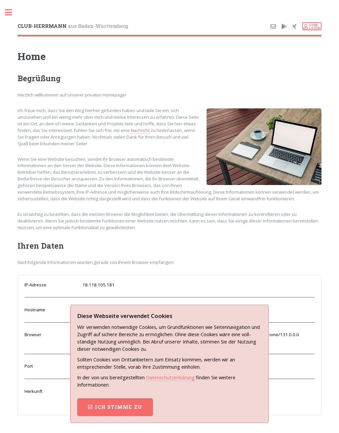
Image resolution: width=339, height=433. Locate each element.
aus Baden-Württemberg (73, 26)
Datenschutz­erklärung (170, 377)
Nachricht (140, 130)
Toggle (12, 12)
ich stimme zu (118, 407)
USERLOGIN (314, 26)
